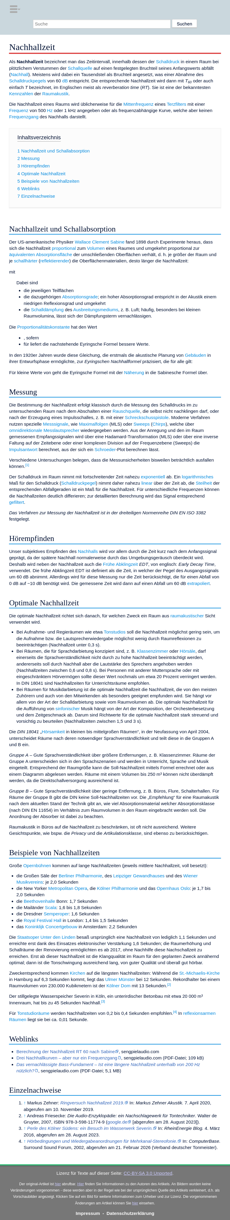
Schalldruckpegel (78, 483)
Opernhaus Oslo (173, 888)
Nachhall (19, 74)
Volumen (96, 248)
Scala (50, 907)
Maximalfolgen (93, 424)
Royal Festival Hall (42, 920)
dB (65, 80)
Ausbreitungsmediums (95, 309)
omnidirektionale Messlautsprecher (44, 430)
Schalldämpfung (47, 309)
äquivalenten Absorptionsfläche (40, 254)
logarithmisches (198, 476)
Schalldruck (168, 61)
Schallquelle (80, 68)
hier (58, 1184)
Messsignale (55, 424)
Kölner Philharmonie (117, 888)
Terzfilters (176, 104)
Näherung (134, 372)
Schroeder (105, 449)
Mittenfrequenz (138, 104)
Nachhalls (88, 551)
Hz (50, 110)
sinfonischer (67, 708)
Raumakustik (55, 93)
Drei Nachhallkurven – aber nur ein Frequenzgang (66, 1057)
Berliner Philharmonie (80, 875)
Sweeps (142, 424)
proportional (64, 248)
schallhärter (25, 260)
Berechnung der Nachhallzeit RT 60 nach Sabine (65, 1051)
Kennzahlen (21, 93)
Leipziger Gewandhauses (138, 875)
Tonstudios (115, 631)
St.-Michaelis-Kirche (199, 973)
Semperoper (56, 913)
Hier (80, 1184)
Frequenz (18, 110)
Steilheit (204, 483)
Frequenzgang (23, 116)
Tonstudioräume (33, 1013)
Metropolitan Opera (67, 888)
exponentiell (153, 476)
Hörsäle (187, 651)
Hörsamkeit (53, 731)
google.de (117, 1121)
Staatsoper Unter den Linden (46, 937)
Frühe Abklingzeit (120, 564)
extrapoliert (198, 583)
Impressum (88, 1213)
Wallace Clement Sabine (100, 241)
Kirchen (77, 973)
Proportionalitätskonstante (43, 326)
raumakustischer (187, 615)
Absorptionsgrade (80, 296)
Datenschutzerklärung (131, 1213)
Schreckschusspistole (147, 417)
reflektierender (54, 260)
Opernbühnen (37, 865)
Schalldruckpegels (27, 80)
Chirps (159, 424)
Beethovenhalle (39, 901)
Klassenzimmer (152, 651)
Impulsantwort (23, 449)
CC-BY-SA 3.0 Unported (148, 1173)
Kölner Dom (118, 985)
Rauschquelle (126, 411)
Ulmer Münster (120, 979)
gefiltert (16, 502)
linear (146, 483)
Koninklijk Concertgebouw (51, 926)
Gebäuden (195, 355)
